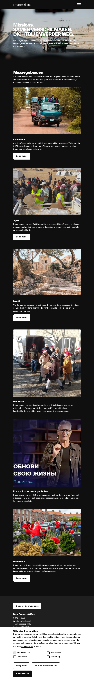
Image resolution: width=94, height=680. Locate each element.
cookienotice (27, 646)
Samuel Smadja (24, 305)
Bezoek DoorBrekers (27, 606)
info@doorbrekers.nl (22, 621)
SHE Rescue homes (21, 146)
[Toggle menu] (79, 4)
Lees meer (22, 156)
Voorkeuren (20, 656)
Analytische (54, 653)
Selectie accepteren (46, 665)
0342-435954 (20, 618)
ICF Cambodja (73, 143)
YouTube (28, 501)
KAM (63, 305)
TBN (35, 495)
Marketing (53, 656)
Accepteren (22, 673)
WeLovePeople (55, 568)
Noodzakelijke (21, 653)
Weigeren (21, 665)
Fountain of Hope (41, 146)
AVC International (40, 224)
